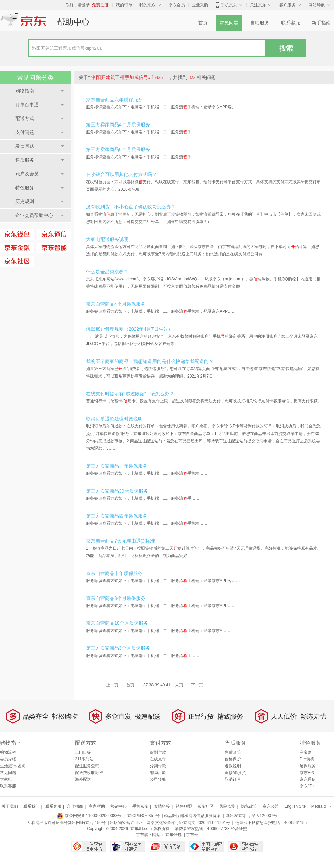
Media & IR (321, 806)
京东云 (192, 834)
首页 (203, 22)
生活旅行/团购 (12, 765)
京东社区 (205, 806)
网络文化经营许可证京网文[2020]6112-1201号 (188, 822)
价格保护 (233, 759)
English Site (295, 806)
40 (162, 685)
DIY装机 (307, 759)
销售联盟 (184, 806)
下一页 (197, 685)
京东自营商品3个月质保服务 (115, 598)
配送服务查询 (87, 765)
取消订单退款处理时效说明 (114, 418)
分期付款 (158, 765)
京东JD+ (307, 786)
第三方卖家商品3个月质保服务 (118, 648)
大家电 (6, 779)
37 (145, 685)
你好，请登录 (77, 5)
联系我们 (31, 806)
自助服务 (259, 22)
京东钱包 (173, 834)
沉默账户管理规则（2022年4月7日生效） (129, 329)
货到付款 (158, 752)
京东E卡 (307, 772)
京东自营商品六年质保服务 (114, 99)
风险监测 (227, 806)
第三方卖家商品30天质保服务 (117, 491)
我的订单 (124, 5)
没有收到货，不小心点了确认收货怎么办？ (131, 207)
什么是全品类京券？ (107, 271)
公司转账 (158, 779)
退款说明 (233, 765)
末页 (179, 685)
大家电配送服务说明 (107, 239)
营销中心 (118, 806)
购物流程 (8, 752)
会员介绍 (8, 759)
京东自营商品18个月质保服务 (117, 623)
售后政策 (233, 752)
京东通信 (308, 779)
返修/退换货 (235, 772)
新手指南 (321, 22)
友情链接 (162, 806)
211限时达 (84, 759)
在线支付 (158, 759)
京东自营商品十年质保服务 (114, 573)
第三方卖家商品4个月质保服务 (118, 124)
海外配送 (83, 779)
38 (151, 685)
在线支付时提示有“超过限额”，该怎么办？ (130, 393)
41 (168, 685)
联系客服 (290, 22)
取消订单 (233, 779)
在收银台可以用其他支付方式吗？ (121, 174)
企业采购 (200, 5)
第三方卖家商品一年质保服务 (116, 466)
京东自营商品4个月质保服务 (115, 304)
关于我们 (10, 806)
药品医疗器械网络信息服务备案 (192, 815)
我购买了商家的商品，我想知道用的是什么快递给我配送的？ (150, 361)
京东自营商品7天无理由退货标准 (120, 541)
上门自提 (83, 752)
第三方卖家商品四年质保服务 (116, 516)
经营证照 (239, 828)
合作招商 (75, 806)
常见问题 (229, 22)
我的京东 (147, 5)
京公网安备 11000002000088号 (89, 815)
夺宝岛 (306, 752)
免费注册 (100, 5)
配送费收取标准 (89, 772)
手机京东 (229, 5)
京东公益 (270, 806)
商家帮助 (97, 806)
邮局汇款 (158, 772)
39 (157, 685)
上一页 (112, 685)
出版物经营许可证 (126, 822)
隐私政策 (249, 806)
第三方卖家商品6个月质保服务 (118, 149)
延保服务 (308, 765)
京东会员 (177, 5)
